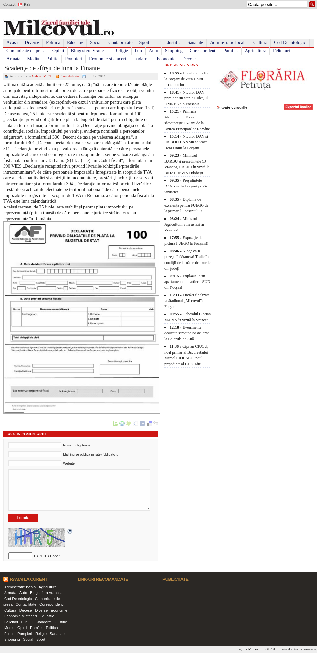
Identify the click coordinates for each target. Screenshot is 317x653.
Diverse (32, 42)
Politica (53, 42)
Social (96, 42)
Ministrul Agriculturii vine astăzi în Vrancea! (184, 224)
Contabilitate (120, 42)
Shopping (174, 50)
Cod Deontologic (290, 42)
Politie (52, 58)
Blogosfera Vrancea (89, 50)
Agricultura (255, 50)
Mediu (33, 58)
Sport (144, 42)
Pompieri (73, 58)
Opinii (58, 50)
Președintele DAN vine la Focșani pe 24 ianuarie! (185, 186)
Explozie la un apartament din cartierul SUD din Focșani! (187, 282)
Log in (241, 649)
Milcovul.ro (256, 649)
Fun (138, 50)
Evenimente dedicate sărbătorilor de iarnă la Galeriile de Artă (187, 333)
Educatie (75, 42)
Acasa (12, 42)
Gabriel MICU (42, 76)
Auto (153, 50)
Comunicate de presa (26, 50)
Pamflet (231, 50)
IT (158, 42)
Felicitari (281, 50)
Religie (121, 50)
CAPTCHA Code (46, 556)
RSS (27, 4)
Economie (166, 58)
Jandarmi (141, 58)
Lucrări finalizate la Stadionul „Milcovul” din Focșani (187, 301)
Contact (9, 4)
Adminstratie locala (228, 42)
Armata (13, 58)
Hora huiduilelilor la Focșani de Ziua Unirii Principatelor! (187, 79)
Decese (189, 58)
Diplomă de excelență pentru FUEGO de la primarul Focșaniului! (186, 205)
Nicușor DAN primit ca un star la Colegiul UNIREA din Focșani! (186, 98)
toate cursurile (234, 107)
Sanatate (195, 42)
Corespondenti (203, 50)
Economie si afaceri (107, 58)
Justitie (173, 42)
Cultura (260, 42)
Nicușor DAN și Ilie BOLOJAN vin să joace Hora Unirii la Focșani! (186, 142)
